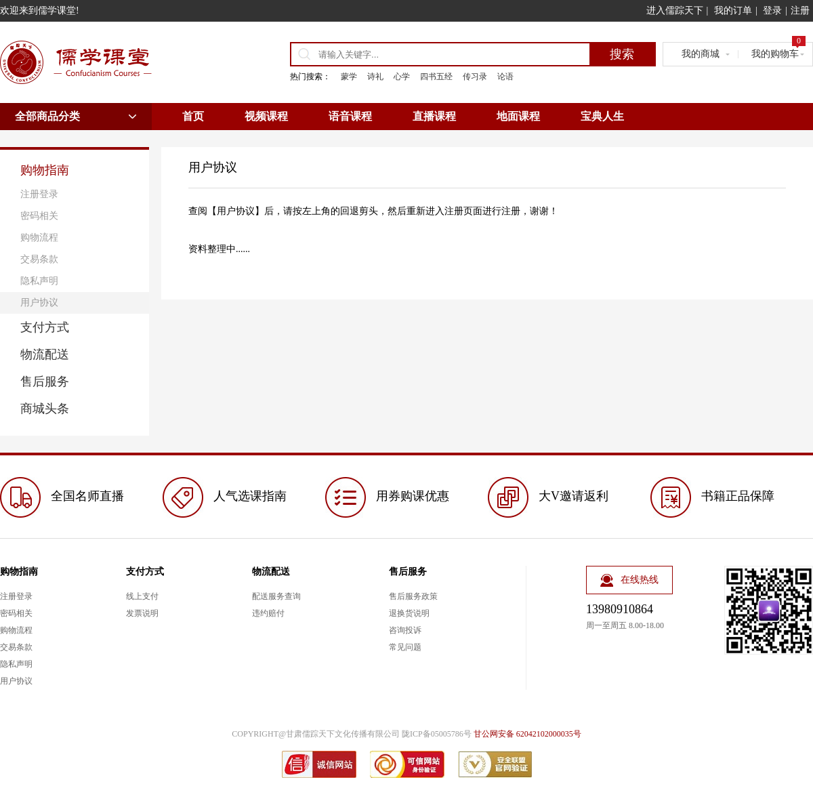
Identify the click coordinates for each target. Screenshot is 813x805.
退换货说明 (409, 613)
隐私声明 (39, 281)
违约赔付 (268, 613)
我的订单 (733, 10)
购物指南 (44, 170)
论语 (505, 76)
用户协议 (39, 302)
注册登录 (39, 194)
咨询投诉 (405, 630)
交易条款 (39, 259)
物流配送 (44, 354)
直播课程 (434, 116)
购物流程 (39, 237)
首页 (193, 116)
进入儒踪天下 (674, 10)
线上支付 (142, 596)
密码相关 (39, 216)
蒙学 (349, 76)
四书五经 (436, 76)
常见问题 (405, 647)
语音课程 (350, 116)
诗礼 (375, 76)
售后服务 (44, 381)
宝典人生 (602, 116)
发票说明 (142, 613)
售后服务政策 (413, 596)
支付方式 (44, 327)
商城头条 (44, 408)
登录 (772, 10)
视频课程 (266, 116)
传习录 (475, 76)
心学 (402, 76)
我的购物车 (778, 51)
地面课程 (518, 116)
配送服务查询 (276, 596)
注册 (800, 10)
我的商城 (701, 54)
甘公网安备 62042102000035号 (527, 734)
